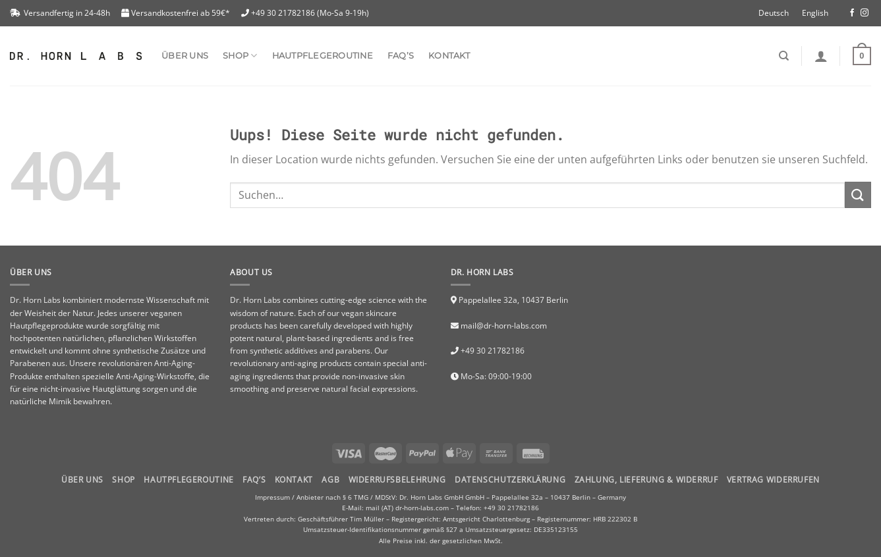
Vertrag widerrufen (773, 479)
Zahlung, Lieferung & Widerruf (646, 479)
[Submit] (858, 194)
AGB (330, 479)
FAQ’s (400, 56)
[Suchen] (784, 55)
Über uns (184, 56)
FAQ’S (254, 479)
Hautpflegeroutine (322, 56)
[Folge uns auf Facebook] (852, 13)
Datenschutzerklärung (510, 479)
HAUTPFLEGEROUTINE (188, 479)
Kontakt (449, 56)
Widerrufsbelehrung (397, 479)
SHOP (240, 55)
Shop (123, 479)
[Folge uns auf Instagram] (864, 13)
